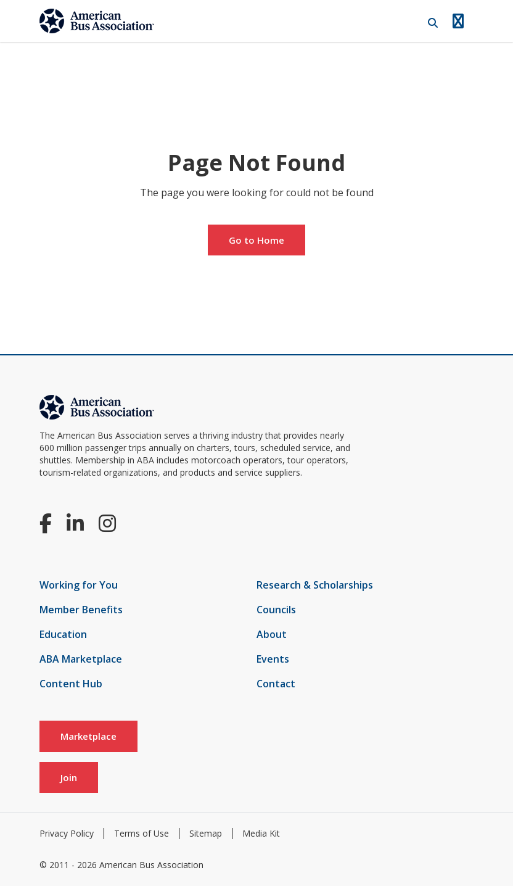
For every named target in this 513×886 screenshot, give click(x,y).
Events (272, 659)
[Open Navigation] (458, 21)
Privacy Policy (66, 833)
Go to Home (256, 240)
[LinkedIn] (75, 523)
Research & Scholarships (314, 585)
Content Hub (70, 683)
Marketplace (88, 736)
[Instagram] (107, 523)
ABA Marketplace (80, 659)
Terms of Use (141, 833)
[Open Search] (432, 22)
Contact (275, 683)
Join (68, 777)
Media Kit (261, 833)
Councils (276, 609)
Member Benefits (81, 609)
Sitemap (205, 833)
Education (63, 634)
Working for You (78, 585)
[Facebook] (45, 523)
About (271, 634)
